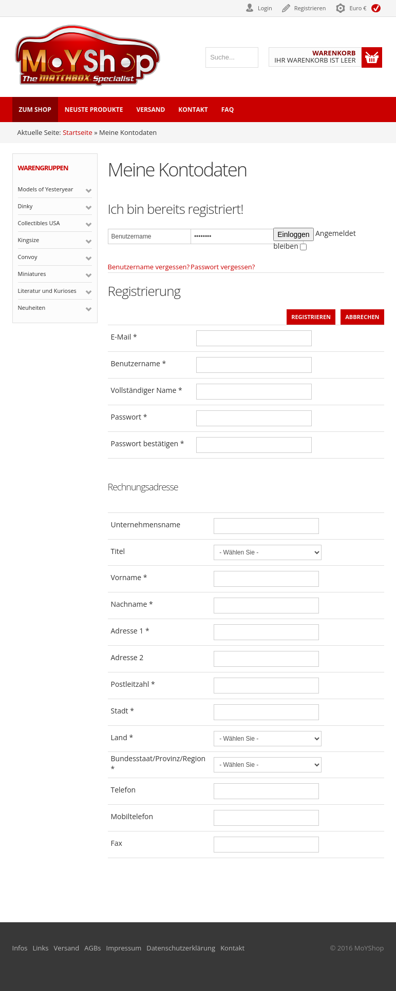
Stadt (122, 711)
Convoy (27, 257)
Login (265, 8)
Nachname (132, 604)
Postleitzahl (133, 684)
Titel (118, 551)
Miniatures (32, 274)
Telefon (123, 790)
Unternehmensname (146, 524)
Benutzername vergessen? (149, 266)
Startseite (77, 132)
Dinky (25, 206)
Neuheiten (32, 307)
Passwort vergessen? (223, 266)
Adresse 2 (127, 657)
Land (122, 737)
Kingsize (29, 240)
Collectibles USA (39, 223)
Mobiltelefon (132, 816)
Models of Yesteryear (45, 189)
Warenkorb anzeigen (372, 57)
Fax (116, 843)
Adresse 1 (130, 631)
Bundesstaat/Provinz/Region (158, 764)
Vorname (129, 577)
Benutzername (138, 363)
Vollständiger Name (146, 390)
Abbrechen (362, 317)
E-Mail (124, 337)
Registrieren (310, 8)
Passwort (129, 417)
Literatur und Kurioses (47, 290)
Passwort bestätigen (147, 443)
